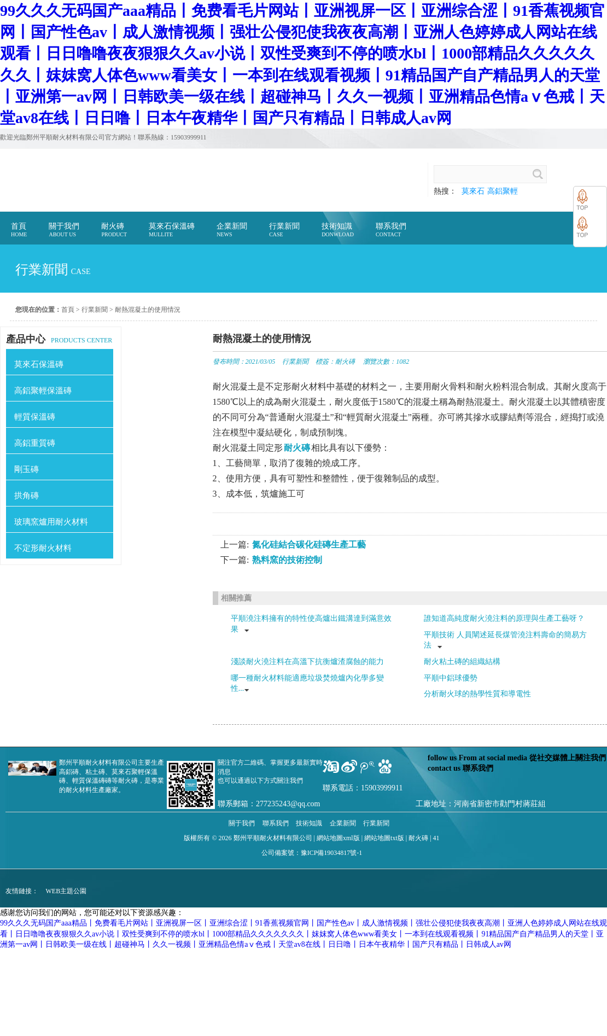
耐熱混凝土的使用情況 (147, 309)
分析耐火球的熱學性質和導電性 (477, 694)
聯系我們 (275, 823)
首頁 (67, 309)
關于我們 (242, 823)
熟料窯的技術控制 (287, 559)
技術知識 (309, 823)
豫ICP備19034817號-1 (332, 853)
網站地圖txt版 (384, 838)
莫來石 (473, 191)
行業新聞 (94, 309)
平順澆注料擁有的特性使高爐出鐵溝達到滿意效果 (311, 623)
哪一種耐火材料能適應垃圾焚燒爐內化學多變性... (307, 683)
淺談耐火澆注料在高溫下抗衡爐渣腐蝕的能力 (307, 661)
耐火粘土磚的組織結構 (462, 661)
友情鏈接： (21, 891)
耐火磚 (345, 361)
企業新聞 (343, 823)
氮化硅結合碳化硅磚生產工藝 (309, 544)
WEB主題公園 (66, 891)
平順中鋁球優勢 (450, 678)
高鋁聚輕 (502, 191)
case (81, 271)
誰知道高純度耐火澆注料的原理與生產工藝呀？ (504, 618)
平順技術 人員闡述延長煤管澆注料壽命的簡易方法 (505, 640)
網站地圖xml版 (338, 838)
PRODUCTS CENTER (59, 339)
